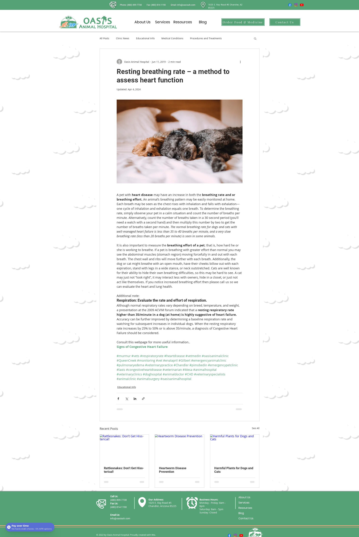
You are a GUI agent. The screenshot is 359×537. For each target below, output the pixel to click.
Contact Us (245, 518)
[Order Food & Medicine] (243, 22)
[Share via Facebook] (118, 398)
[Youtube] (302, 5)
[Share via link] (143, 398)
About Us (244, 497)
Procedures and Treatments (206, 38)
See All (256, 428)
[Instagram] (296, 5)
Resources (245, 508)
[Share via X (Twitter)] (126, 398)
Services (243, 503)
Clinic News (122, 38)
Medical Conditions (172, 38)
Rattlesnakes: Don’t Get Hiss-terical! (124, 469)
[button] (255, 38)
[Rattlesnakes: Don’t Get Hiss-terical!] (124, 448)
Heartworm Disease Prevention (172, 469)
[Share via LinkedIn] (135, 398)
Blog (241, 513)
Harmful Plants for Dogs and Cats (233, 469)
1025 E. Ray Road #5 (159, 502)
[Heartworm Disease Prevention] (179, 448)
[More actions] (240, 62)
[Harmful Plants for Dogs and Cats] (234, 448)
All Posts (104, 38)
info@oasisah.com (120, 518)
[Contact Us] (284, 22)
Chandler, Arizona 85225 (162, 506)
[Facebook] (290, 5)
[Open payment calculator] (29, 527)
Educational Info (145, 38)
